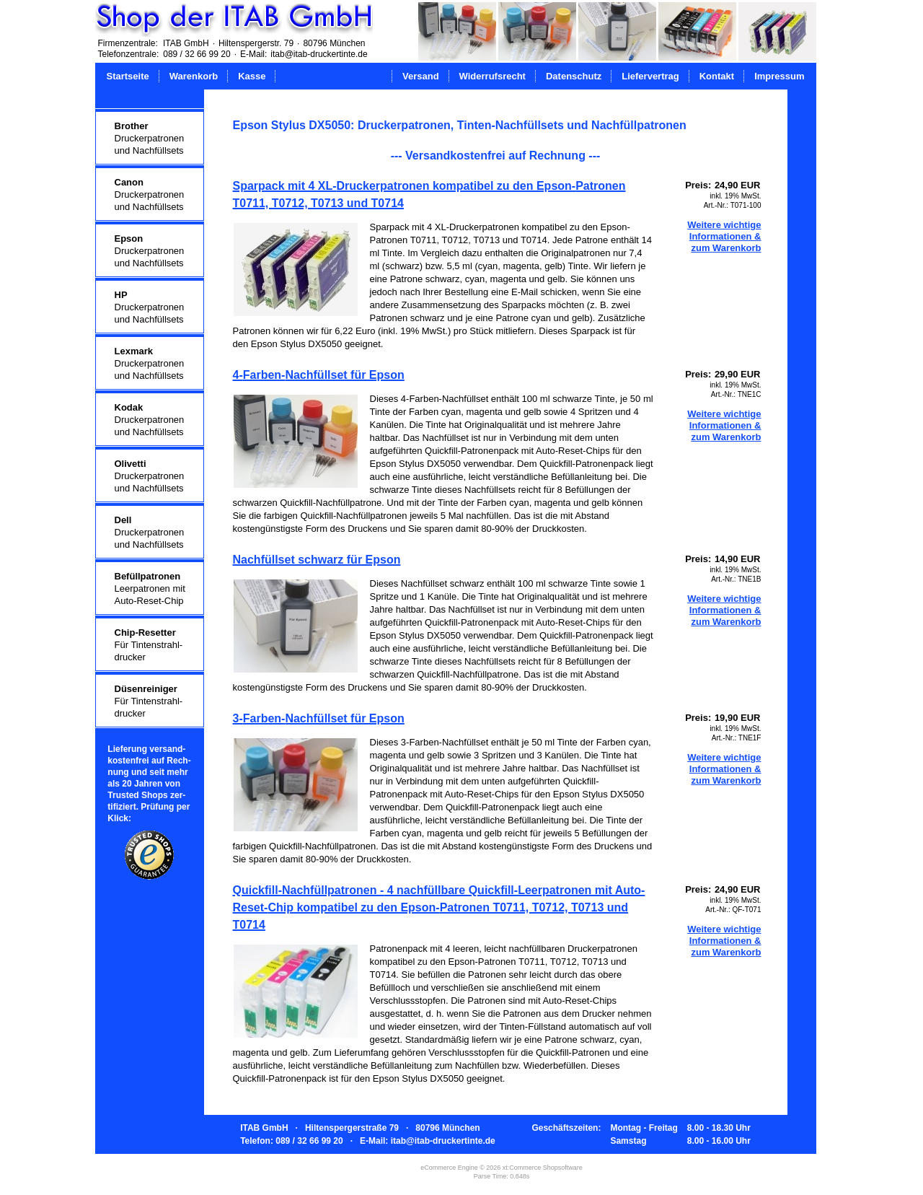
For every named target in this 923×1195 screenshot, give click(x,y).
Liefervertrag (650, 76)
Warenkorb (193, 76)
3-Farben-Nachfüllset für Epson (319, 718)
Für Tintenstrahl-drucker (149, 644)
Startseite (128, 76)
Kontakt (716, 76)
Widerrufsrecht (492, 76)
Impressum (779, 76)
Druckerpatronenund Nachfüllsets (150, 138)
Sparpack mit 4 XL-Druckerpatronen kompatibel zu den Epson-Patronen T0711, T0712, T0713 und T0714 (429, 194)
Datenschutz (573, 76)
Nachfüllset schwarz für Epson (317, 559)
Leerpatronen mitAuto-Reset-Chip (150, 588)
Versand (420, 76)
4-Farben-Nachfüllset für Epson (319, 375)
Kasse (251, 76)
